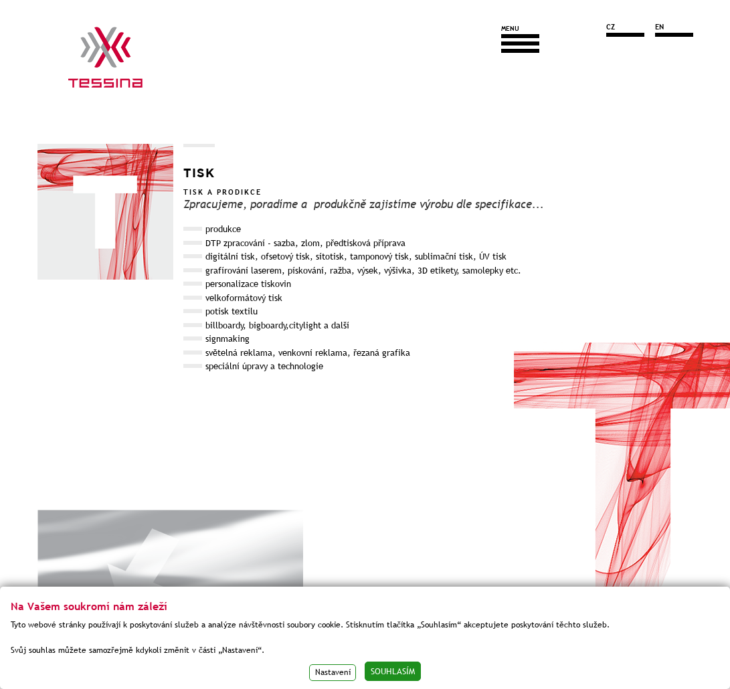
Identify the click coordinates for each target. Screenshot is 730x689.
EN (659, 26)
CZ (610, 26)
